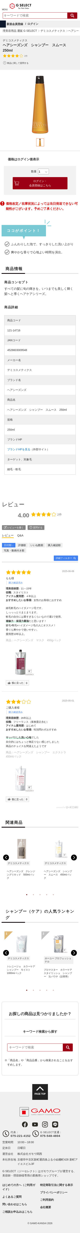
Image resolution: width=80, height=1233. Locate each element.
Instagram (45, 1124)
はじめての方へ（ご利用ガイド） (18, 1187)
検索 (68, 1047)
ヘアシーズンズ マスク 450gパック (37, 640)
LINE (55, 1124)
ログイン (32, 23)
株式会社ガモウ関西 (29, 1153)
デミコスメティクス (15, 40)
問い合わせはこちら (14, 1204)
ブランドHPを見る (18, 449)
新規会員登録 (15, 24)
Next (74, 857)
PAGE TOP (39, 1094)
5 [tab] (53, 899)
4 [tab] (47, 899)
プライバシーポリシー (53, 1192)
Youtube (35, 1124)
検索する (72, 15)
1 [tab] (27, 899)
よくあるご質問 (12, 1196)
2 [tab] (33, 899)
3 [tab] (40, 899)
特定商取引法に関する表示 (56, 1185)
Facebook (25, 1124)
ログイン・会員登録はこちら (40, 183)
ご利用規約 (47, 1199)
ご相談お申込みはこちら (17, 1211)
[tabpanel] (40, 104)
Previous (6, 857)
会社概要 (45, 1207)
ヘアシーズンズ (16, 389)
